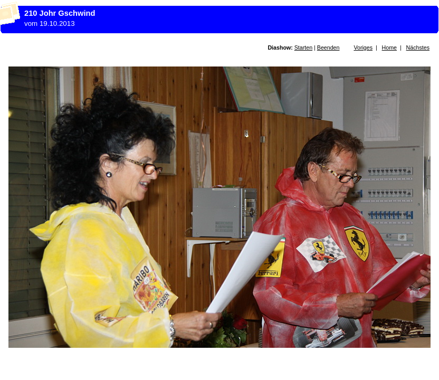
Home (389, 47)
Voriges (363, 47)
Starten (303, 47)
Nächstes (418, 47)
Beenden (328, 47)
